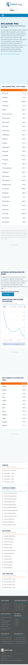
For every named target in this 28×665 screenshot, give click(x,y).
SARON (16, 619)
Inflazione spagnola (7, 562)
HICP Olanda (5, 222)
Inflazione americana (7, 539)
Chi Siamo (9, 655)
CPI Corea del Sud (7, 114)
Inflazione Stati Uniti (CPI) (7, 641)
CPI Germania (5, 130)
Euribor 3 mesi (5, 608)
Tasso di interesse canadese (9, 507)
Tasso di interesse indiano (9, 513)
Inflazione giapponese (8, 553)
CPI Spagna (5, 193)
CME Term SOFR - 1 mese (8, 579)
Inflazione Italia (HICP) (20, 643)
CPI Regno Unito (6, 184)
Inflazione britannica (7, 541)
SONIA (16, 623)
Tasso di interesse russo (8, 519)
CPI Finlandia (5, 122)
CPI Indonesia (5, 147)
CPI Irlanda (5, 151)
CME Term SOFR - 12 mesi (8, 587)
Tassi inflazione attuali (20, 637)
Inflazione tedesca (7, 567)
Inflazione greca (6, 556)
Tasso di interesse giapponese (9, 510)
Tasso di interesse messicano (9, 516)
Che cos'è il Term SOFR (20, 606)
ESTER (16, 621)
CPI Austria (5, 93)
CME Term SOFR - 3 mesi (8, 581)
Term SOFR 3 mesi (19, 609)
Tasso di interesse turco (8, 522)
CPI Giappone (5, 134)
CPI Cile (4, 110)
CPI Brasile (5, 101)
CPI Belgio (5, 97)
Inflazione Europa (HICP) (20, 641)
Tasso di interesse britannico (9, 499)
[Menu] (3, 15)
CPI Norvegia (5, 176)
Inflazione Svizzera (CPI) (7, 643)
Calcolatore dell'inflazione (8, 536)
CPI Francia (5, 126)
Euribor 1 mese (5, 606)
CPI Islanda (5, 155)
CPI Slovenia (5, 188)
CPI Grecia (5, 139)
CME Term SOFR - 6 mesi (8, 584)
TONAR (16, 625)
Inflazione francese (7, 547)
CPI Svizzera (5, 209)
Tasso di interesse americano (9, 493)
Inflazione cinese (6, 544)
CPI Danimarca (6, 118)
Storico (3, 18)
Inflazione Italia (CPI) (6, 639)
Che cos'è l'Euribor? (6, 604)
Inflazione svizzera (7, 564)
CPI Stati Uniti (6, 197)
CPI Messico (5, 172)
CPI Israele (5, 159)
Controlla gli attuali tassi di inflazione (10, 54)
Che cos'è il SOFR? (19, 604)
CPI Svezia (5, 205)
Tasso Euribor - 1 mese (8, 473)
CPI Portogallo (6, 180)
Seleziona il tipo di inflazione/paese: (10, 291)
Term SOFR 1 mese (19, 608)
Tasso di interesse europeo (9, 504)
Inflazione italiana (7, 559)
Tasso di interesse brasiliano (9, 496)
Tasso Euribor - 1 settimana (9, 470)
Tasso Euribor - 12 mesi (8, 482)
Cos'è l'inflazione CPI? (6, 637)
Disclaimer (3, 655)
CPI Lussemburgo (7, 168)
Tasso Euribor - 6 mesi (8, 479)
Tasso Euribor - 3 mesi (8, 476)
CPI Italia (4, 164)
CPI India (4, 143)
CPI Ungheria (5, 218)
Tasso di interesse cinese (8, 501)
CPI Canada (5, 105)
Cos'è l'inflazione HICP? (20, 639)
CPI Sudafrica (5, 201)
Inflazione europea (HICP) (8, 550)
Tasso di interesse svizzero (9, 524)
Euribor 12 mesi (5, 609)
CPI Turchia (5, 213)
